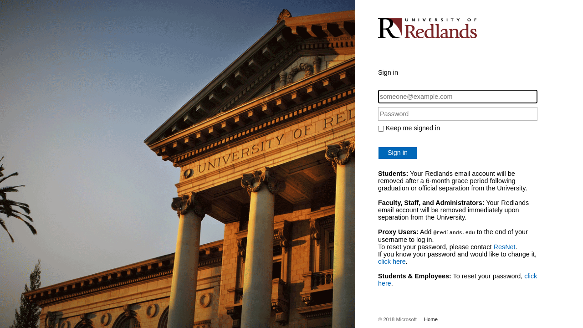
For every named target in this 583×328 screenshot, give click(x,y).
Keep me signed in (413, 128)
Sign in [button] (398, 152)
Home (431, 319)
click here (392, 261)
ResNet (505, 246)
